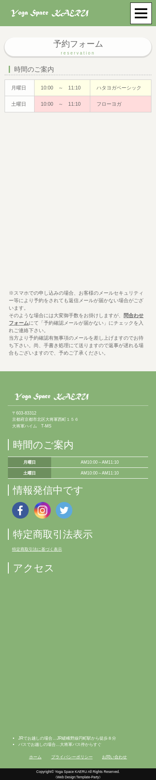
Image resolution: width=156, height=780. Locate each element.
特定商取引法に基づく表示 (37, 549)
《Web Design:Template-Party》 (78, 777)
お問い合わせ (114, 757)
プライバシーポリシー (72, 757)
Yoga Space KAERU (71, 772)
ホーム (35, 757)
